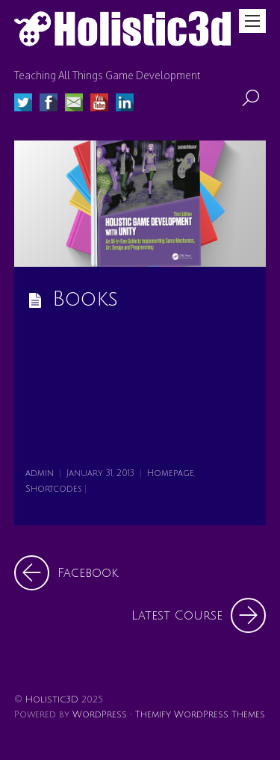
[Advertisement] (140, 391)
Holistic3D (51, 699)
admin (39, 473)
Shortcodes (53, 489)
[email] (74, 104)
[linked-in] (125, 104)
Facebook (66, 572)
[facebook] (48, 104)
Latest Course (198, 615)
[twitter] (23, 104)
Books (85, 299)
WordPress (99, 714)
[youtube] (99, 104)
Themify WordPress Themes (200, 714)
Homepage (170, 473)
